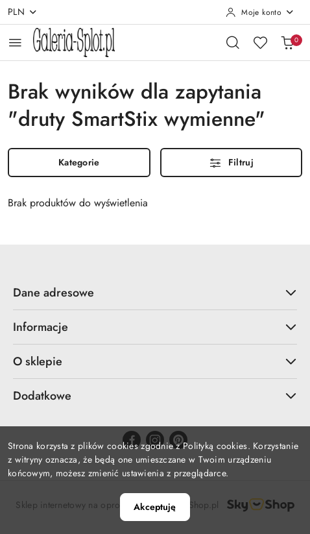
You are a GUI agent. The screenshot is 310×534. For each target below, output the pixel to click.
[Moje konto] (260, 12)
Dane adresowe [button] (155, 292)
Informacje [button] (155, 327)
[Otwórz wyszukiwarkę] (233, 42)
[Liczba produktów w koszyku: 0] (287, 42)
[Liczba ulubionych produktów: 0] (260, 42)
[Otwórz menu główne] (15, 42)
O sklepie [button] (155, 361)
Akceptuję (155, 506)
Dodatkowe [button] (155, 395)
